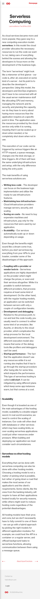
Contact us (8, 576)
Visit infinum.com (10, 580)
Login (7, 586)
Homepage (33, 3)
